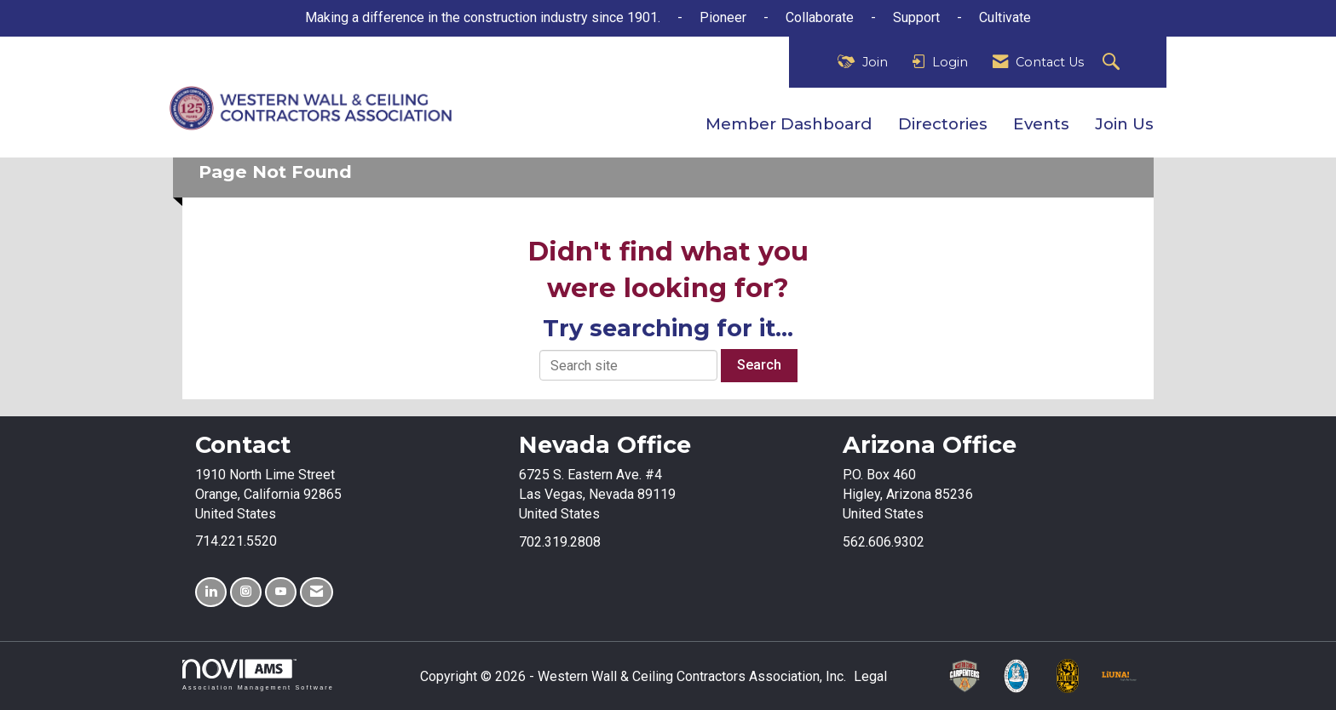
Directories (943, 124)
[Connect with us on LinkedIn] (211, 592)
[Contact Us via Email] (316, 592)
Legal (870, 676)
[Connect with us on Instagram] (246, 592)
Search (759, 365)
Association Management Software (258, 674)
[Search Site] (1113, 62)
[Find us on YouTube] (281, 592)
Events (1041, 124)
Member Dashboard (788, 124)
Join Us (1124, 124)
